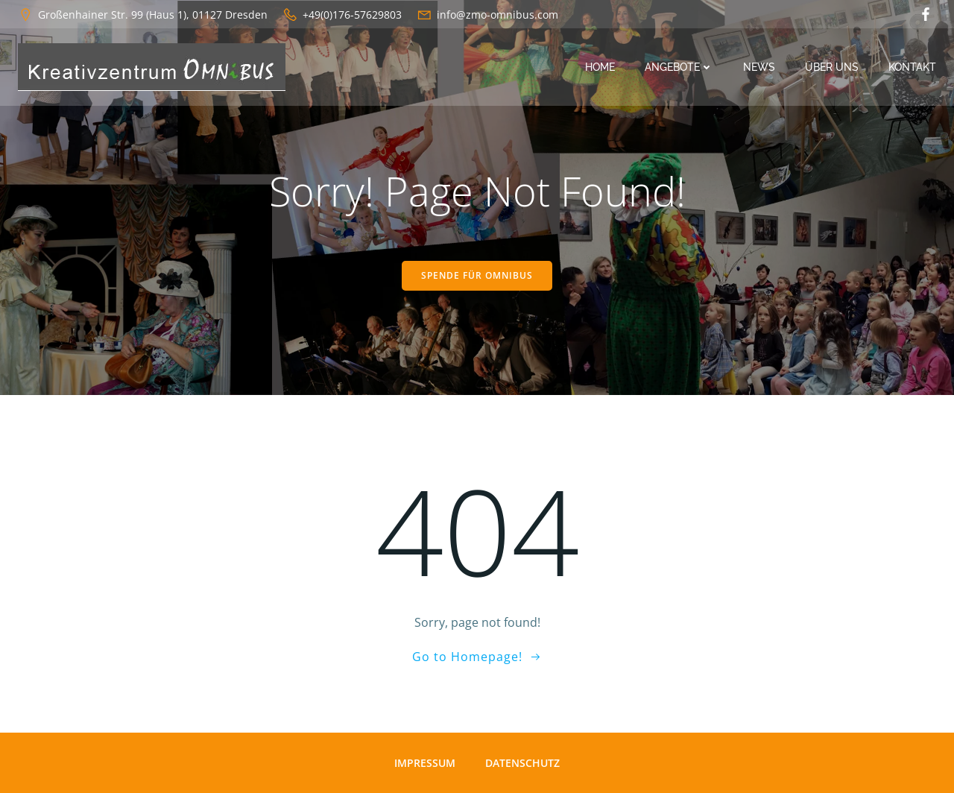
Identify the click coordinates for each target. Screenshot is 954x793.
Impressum (424, 763)
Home (600, 67)
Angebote (679, 67)
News (759, 67)
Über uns (832, 67)
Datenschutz (522, 763)
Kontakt (912, 67)
